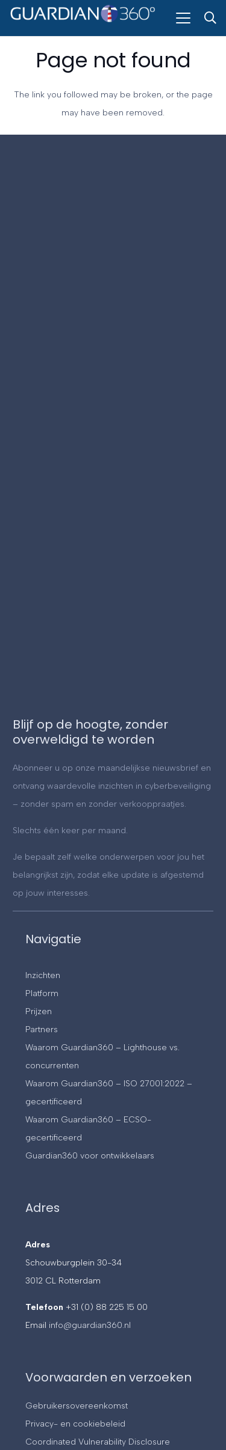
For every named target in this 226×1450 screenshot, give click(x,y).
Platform (41, 993)
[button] (183, 18)
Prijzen (38, 1011)
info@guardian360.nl (90, 1325)
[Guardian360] (82, 23)
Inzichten (42, 975)
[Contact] (112, 435)
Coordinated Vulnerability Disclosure (97, 1442)
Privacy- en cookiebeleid (75, 1424)
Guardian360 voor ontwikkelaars (89, 1156)
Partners (41, 1029)
